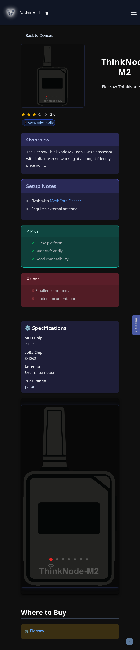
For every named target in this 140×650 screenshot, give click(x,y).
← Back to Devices (37, 35)
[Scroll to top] (129, 641)
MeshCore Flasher (65, 200)
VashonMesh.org (34, 12)
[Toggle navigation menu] (134, 12)
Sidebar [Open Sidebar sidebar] (136, 323)
